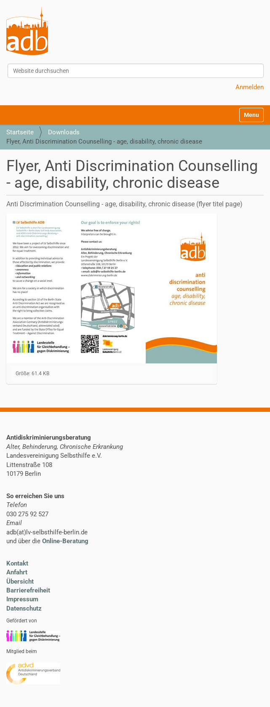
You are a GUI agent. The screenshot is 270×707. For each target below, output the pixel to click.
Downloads (64, 132)
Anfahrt (16, 572)
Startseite (20, 132)
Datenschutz (24, 608)
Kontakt (17, 563)
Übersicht (20, 581)
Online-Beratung (65, 541)
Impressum (22, 599)
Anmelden (249, 87)
